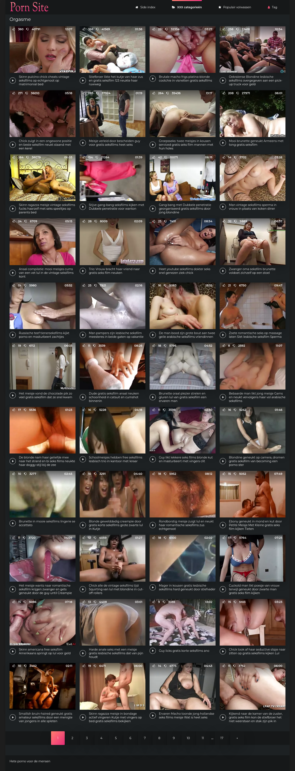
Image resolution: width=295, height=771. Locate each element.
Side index (145, 7)
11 (203, 738)
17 (221, 738)
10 (188, 738)
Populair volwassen (234, 7)
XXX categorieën (187, 7)
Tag (272, 7)
